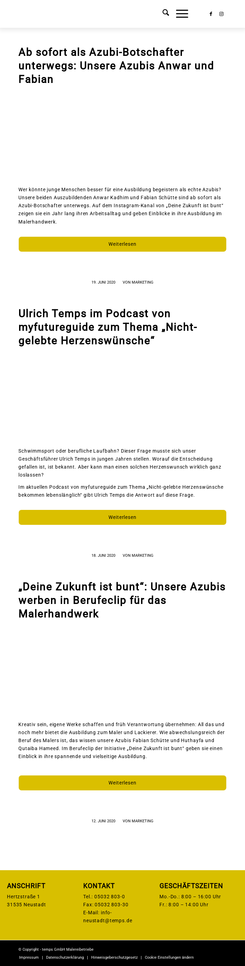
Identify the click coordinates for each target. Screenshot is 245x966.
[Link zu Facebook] (211, 14)
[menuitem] (162, 14)
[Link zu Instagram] (221, 14)
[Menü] (178, 14)
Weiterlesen (122, 244)
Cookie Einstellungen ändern (169, 957)
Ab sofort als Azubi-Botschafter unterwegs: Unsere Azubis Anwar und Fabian (116, 65)
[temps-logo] (101, 14)
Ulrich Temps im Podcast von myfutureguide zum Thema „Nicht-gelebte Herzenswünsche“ (107, 327)
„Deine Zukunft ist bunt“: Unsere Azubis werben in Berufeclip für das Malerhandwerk (122, 600)
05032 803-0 (109, 896)
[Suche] (162, 14)
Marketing (143, 282)
